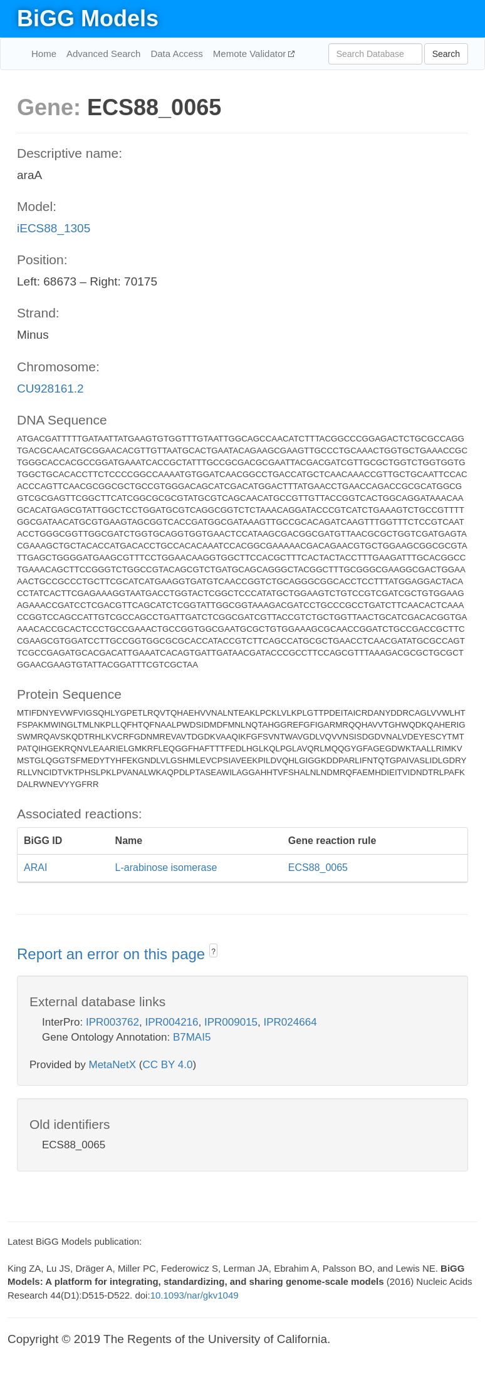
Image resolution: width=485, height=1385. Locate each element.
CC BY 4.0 (167, 1065)
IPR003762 (112, 1022)
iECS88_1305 (53, 228)
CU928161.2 (50, 388)
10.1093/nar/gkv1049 (194, 1295)
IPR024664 (290, 1022)
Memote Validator (251, 53)
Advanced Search (103, 53)
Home (43, 53)
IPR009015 (231, 1022)
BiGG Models (88, 18)
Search (446, 54)
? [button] (213, 951)
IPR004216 (171, 1022)
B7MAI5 (192, 1037)
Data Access (176, 53)
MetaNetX (113, 1065)
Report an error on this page (113, 953)
